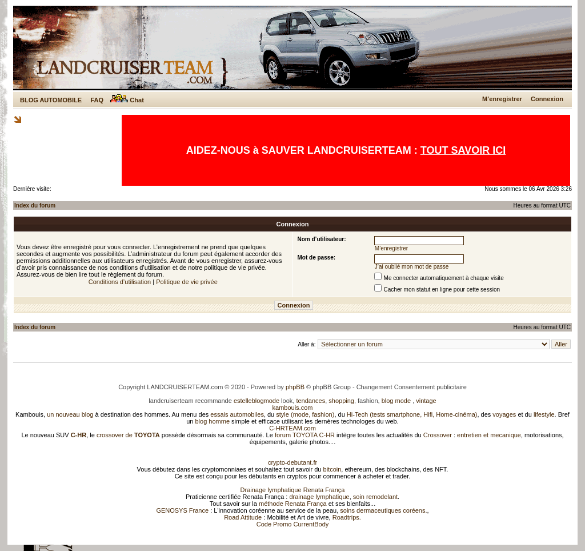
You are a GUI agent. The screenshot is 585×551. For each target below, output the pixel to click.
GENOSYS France (182, 510)
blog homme (212, 421)
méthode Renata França (293, 503)
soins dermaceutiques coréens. (383, 510)
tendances (310, 400)
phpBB (295, 387)
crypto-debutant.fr (292, 462)
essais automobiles (237, 414)
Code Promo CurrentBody (293, 524)
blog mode (396, 400)
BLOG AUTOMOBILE (51, 100)
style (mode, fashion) (305, 414)
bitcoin (332, 469)
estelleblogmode (256, 400)
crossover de (127, 435)
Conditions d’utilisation (120, 281)
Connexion (547, 98)
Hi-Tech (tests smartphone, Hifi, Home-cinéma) (412, 414)
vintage (426, 400)
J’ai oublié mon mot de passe (412, 266)
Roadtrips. (346, 517)
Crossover (437, 435)
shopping (341, 400)
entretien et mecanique (489, 435)
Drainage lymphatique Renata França (293, 489)
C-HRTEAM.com (292, 428)
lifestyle (544, 414)
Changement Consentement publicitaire (411, 387)
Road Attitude (243, 517)
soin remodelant (375, 496)
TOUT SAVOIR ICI (463, 150)
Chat (127, 100)
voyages (504, 414)
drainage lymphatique (319, 496)
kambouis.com (293, 407)
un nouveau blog (70, 414)
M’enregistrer (502, 98)
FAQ (96, 100)
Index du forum (34, 205)
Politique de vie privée (187, 281)
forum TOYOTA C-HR (305, 435)
